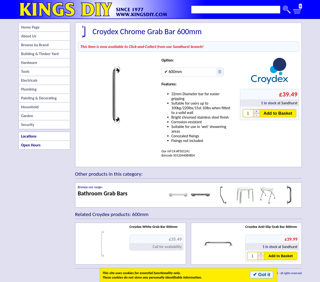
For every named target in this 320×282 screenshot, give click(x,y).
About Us (28, 36)
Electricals (29, 80)
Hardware (29, 62)
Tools (25, 71)
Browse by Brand (35, 45)
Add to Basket (278, 113)
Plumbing (29, 89)
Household (30, 107)
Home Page (30, 27)
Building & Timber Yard (40, 53)
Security (27, 124)
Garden (27, 115)
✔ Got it (261, 274)
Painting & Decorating (39, 98)
